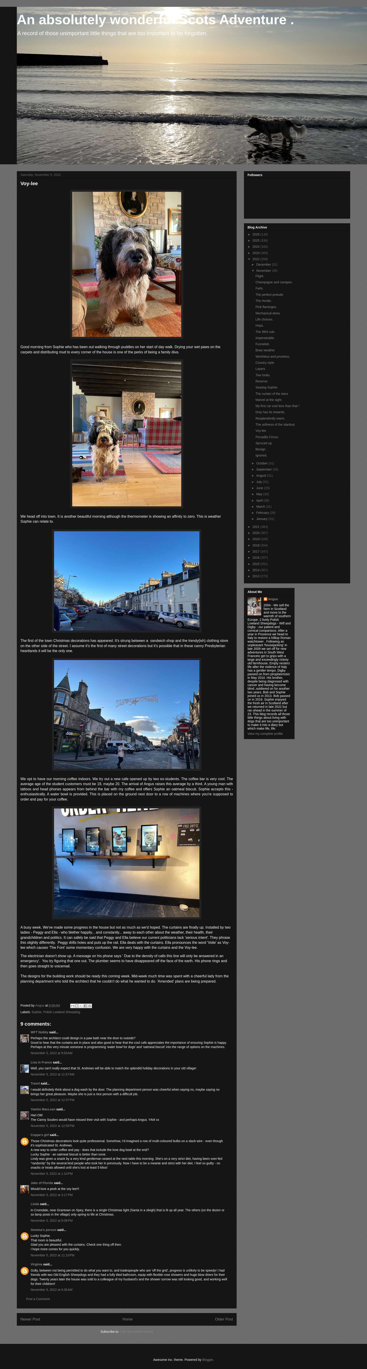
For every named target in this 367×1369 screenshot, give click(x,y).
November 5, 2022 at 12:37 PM (52, 1100)
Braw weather (265, 350)
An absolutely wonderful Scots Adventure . (155, 19)
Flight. (259, 276)
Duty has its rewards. (270, 412)
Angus (273, 599)
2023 (256, 253)
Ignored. (261, 455)
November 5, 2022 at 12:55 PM (52, 1126)
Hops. (259, 325)
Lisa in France (41, 1062)
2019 (256, 539)
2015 (256, 564)
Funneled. (262, 344)
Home (127, 1319)
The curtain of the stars (271, 394)
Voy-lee (260, 430)
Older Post (224, 1319)
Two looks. (262, 375)
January (262, 519)
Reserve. (261, 381)
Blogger (207, 1360)
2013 (256, 576)
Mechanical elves (267, 313)
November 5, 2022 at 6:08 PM (52, 1220)
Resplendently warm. (270, 418)
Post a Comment (38, 1299)
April (259, 500)
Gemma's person (43, 1230)
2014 (256, 570)
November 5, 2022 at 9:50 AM (51, 1053)
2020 (256, 533)
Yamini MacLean (43, 1109)
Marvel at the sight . (269, 400)
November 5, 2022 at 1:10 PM (52, 1173)
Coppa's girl (40, 1135)
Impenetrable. (265, 338)
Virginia (36, 1264)
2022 (256, 259)
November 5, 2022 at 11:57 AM (52, 1074)
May (259, 494)
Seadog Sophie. (266, 387)
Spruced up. (264, 443)
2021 (256, 527)
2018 (256, 545)
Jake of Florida (42, 1183)
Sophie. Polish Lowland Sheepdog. (56, 1012)
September (264, 469)
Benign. (260, 449)
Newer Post (30, 1319)
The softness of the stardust (275, 424)
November (264, 270)
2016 (256, 557)
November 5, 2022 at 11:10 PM (52, 1255)
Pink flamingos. (266, 307)
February (263, 513)
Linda (35, 1204)
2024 (256, 246)
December (264, 264)
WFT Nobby (39, 1032)
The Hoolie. (263, 301)
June (260, 488)
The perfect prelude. (269, 294)
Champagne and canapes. (274, 282)
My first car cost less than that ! (277, 406)
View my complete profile (265, 733)
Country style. (265, 362)
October (262, 463)
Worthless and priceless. (272, 356)
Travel (35, 1083)
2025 (256, 240)
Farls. (259, 288)
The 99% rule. (265, 332)
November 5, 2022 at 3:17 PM (52, 1195)
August (261, 475)
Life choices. (264, 319)
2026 (256, 234)
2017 (256, 551)
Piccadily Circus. (267, 437)
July (259, 482)
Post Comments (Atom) (136, 1331)
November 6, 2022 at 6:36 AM (51, 1289)
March (261, 506)
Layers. (260, 369)
